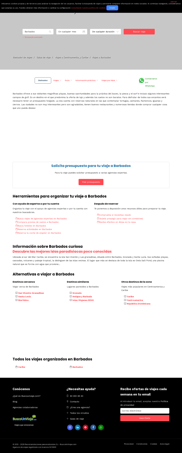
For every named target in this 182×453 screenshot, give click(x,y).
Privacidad (129, 444)
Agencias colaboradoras (25, 407)
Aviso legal (164, 444)
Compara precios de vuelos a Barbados (37, 222)
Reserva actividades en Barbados (33, 229)
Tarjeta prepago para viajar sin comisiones (120, 218)
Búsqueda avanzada (32, 37)
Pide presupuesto (91, 182)
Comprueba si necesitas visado (114, 215)
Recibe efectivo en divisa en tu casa (116, 222)
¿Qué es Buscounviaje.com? (26, 396)
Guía (67, 80)
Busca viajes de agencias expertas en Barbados (41, 218)
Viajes (56, 80)
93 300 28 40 (76, 396)
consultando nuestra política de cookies (88, 8)
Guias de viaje (77, 419)
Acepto (112, 8)
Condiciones (141, 444)
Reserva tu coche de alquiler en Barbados (38, 233)
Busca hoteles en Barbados (30, 226)
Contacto (74, 401)
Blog (15, 401)
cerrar (173, 1)
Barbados (43, 80)
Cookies (153, 444)
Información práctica (85, 80)
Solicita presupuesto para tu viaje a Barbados (91, 165)
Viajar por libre (108, 80)
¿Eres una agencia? (80, 407)
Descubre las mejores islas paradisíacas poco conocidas (62, 251)
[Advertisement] (91, 135)
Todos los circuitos (79, 413)
